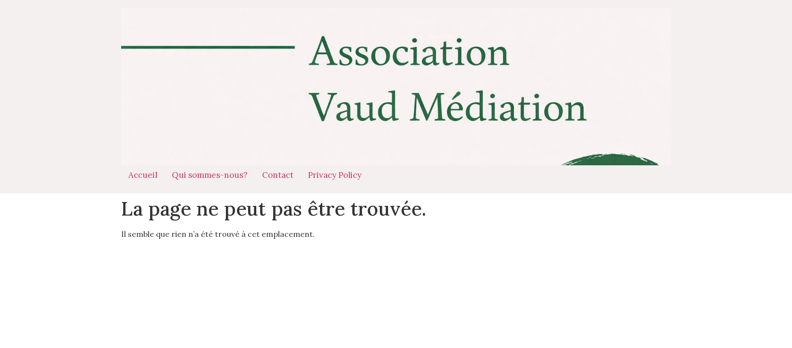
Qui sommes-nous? (210, 175)
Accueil (142, 175)
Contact (277, 175)
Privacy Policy (334, 175)
